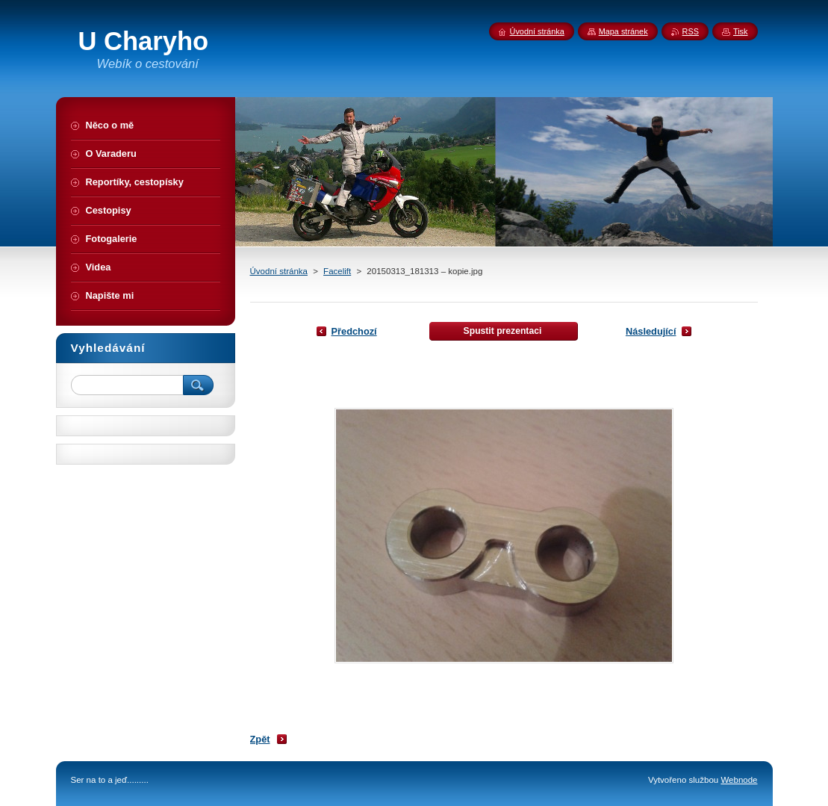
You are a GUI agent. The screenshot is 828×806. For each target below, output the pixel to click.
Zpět (260, 739)
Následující (651, 331)
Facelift (337, 271)
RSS (690, 31)
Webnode (738, 779)
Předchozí (354, 331)
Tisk (740, 31)
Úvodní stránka (279, 271)
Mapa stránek (623, 31)
